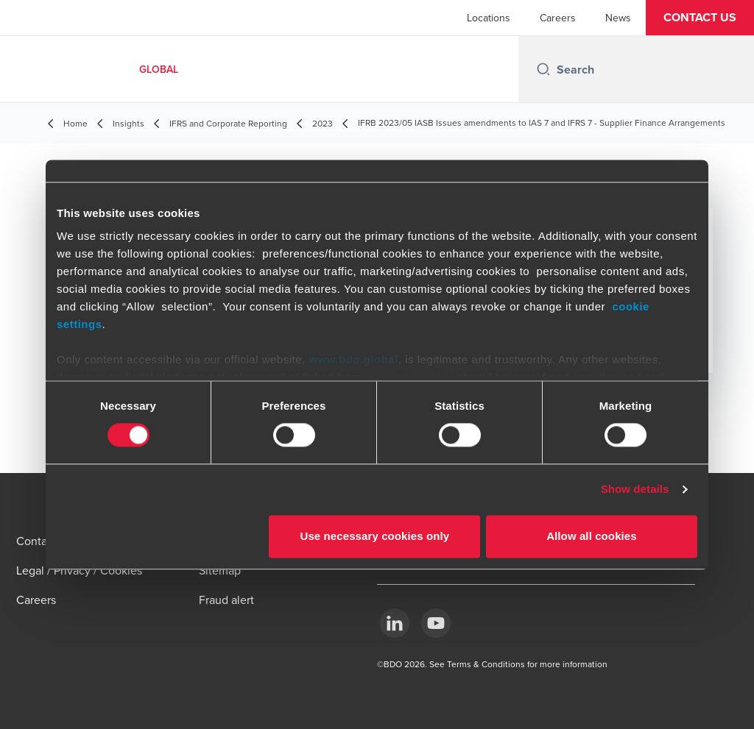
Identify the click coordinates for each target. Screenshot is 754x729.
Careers (558, 17)
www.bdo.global (353, 359)
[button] (700, 17)
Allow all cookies (591, 536)
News (618, 17)
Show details (635, 489)
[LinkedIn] (394, 623)
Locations (488, 17)
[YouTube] (436, 623)
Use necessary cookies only (375, 536)
